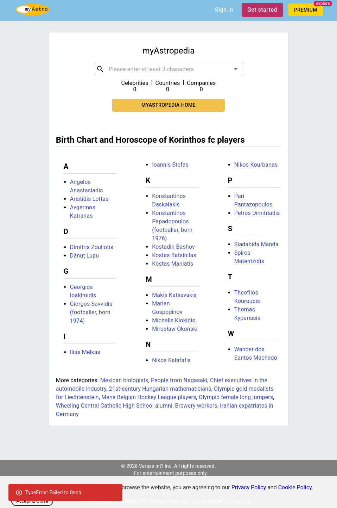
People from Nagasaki (179, 380)
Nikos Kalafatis (171, 360)
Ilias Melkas (85, 352)
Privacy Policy (248, 487)
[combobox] (168, 69)
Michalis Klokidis (173, 320)
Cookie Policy (295, 487)
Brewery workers (196, 405)
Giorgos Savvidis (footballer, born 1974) (91, 312)
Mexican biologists (124, 380)
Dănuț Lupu (84, 255)
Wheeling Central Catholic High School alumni (114, 405)
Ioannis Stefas (170, 164)
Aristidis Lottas (89, 199)
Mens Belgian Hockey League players (148, 397)
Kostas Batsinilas (174, 255)
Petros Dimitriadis (257, 213)
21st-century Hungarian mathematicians (160, 388)
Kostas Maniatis (172, 263)
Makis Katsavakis (174, 295)
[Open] (236, 69)
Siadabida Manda (256, 244)
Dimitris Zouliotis (91, 247)
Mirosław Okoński (174, 329)
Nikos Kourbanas (256, 164)
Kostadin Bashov (173, 246)
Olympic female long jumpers (236, 397)
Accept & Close (32, 501)
